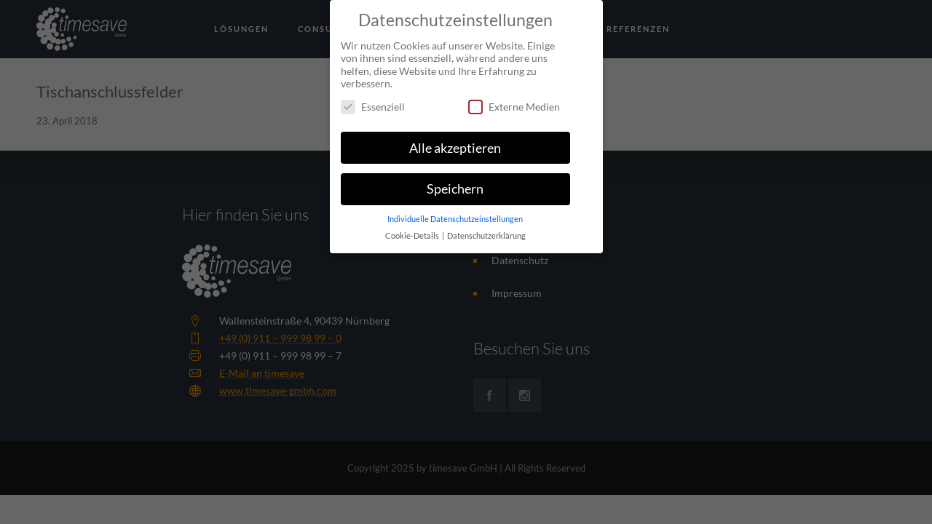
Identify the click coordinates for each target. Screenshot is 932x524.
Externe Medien (514, 100)
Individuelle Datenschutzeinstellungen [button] (455, 213)
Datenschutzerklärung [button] (486, 230)
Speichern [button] (455, 183)
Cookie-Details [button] (413, 230)
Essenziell (373, 100)
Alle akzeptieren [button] (455, 141)
